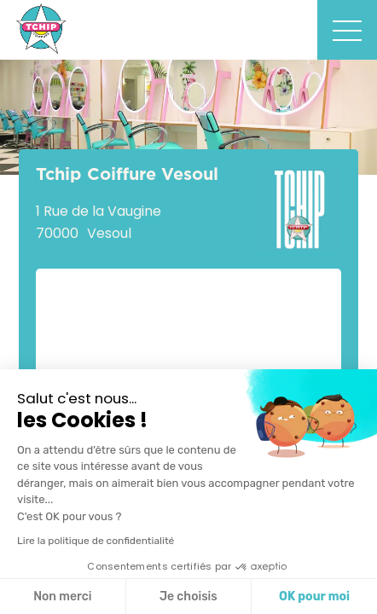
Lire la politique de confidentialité (95, 541)
